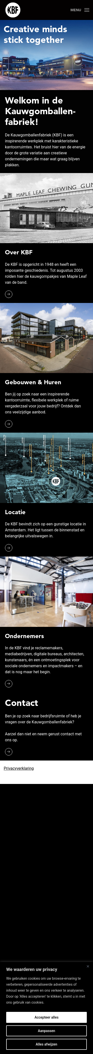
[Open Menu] (80, 10)
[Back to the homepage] (12, 9)
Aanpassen (46, 1031)
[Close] (88, 966)
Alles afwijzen (46, 1044)
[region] (46, 1008)
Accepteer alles (46, 1017)
